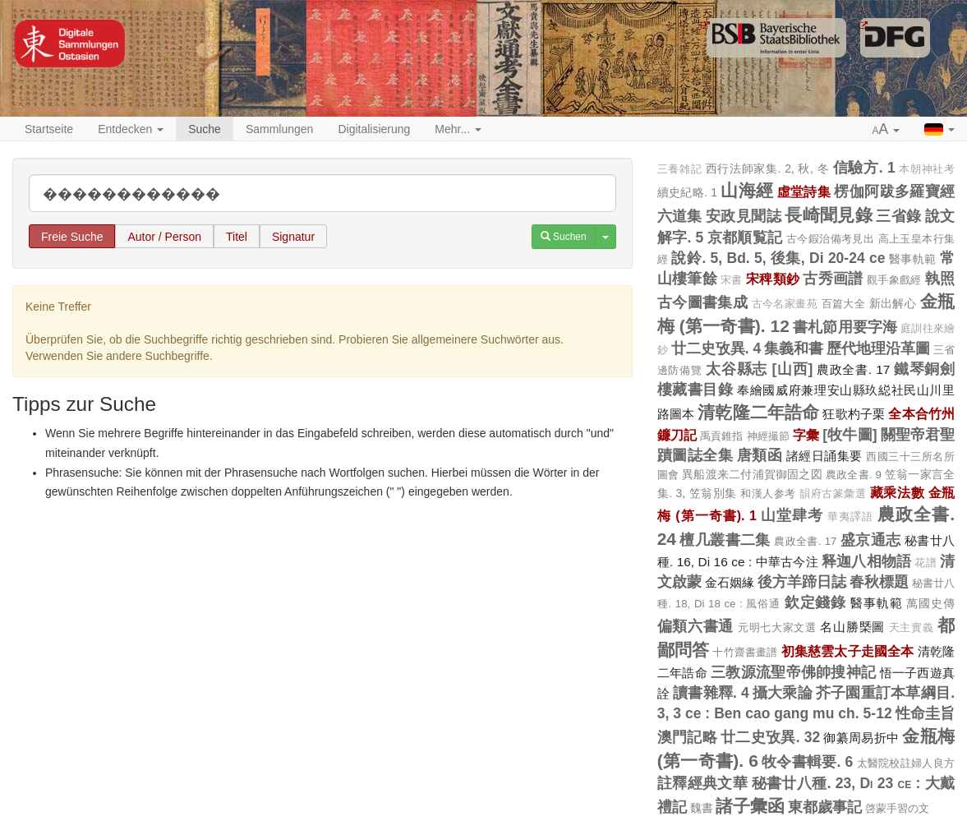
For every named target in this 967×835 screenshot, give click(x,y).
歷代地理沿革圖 (878, 348)
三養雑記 (679, 169)
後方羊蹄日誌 (801, 582)
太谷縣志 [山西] (759, 369)
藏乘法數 (897, 492)
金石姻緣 (729, 582)
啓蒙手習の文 (897, 808)
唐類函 (760, 455)
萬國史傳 (930, 603)
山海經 (747, 190)
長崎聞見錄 (829, 214)
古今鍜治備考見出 (830, 239)
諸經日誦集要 (824, 456)
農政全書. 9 (854, 474)
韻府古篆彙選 (832, 494)
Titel (236, 236)
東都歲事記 (825, 807)
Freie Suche (72, 236)
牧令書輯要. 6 (807, 762)
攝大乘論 (783, 693)
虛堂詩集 (804, 191)
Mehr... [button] (458, 129)
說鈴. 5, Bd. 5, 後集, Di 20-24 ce (778, 258)
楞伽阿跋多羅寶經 (894, 191)
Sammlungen (280, 129)
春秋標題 (879, 582)
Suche (204, 129)
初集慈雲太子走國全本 (847, 651)
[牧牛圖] (849, 435)
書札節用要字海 (845, 327)
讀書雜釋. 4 (711, 693)
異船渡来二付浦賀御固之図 (752, 474)
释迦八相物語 (866, 561)
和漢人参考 (768, 493)
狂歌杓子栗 (853, 414)
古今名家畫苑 (785, 304)
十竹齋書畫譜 (744, 652)
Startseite (49, 129)
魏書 (701, 807)
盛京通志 (870, 540)
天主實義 (911, 628)
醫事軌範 (913, 258)
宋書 (732, 280)
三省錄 (898, 216)
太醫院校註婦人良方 (906, 763)
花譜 (925, 563)
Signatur (293, 236)
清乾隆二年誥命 (758, 412)
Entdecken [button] (130, 129)
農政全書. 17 (853, 369)
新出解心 (893, 303)
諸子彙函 (750, 805)
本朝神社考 (927, 169)
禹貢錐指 (722, 436)
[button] (886, 130)
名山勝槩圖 (852, 627)
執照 (940, 278)
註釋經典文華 (702, 783)
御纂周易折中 (861, 738)
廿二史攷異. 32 (770, 737)
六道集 (679, 216)
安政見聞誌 (743, 216)
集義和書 (793, 348)
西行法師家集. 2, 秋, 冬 (767, 168)
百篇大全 (844, 304)
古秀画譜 (833, 278)
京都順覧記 (745, 237)
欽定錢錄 (816, 602)
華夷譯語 (850, 517)
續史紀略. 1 (687, 192)
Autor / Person (164, 236)
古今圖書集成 (702, 302)
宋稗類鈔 (772, 278)
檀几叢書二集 (725, 540)
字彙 (806, 434)
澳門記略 (687, 737)
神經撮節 (768, 436)
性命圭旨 (925, 713)
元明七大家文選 (777, 627)
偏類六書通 (695, 626)
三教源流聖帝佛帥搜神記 (793, 672)
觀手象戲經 (894, 280)
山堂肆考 (792, 515)
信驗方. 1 (864, 167)
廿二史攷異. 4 (716, 348)
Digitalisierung (374, 129)
